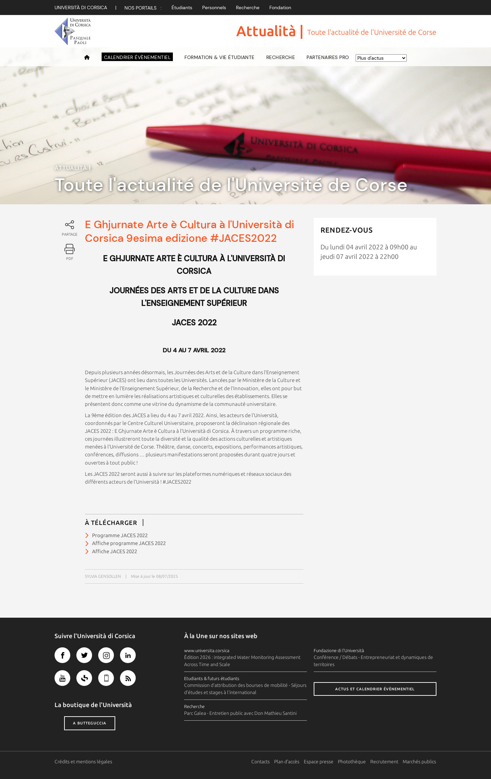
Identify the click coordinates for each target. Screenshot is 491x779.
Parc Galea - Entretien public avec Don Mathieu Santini (240, 713)
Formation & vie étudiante (219, 57)
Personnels (214, 7)
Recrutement (385, 761)
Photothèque (352, 761)
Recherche (247, 7)
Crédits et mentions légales (83, 761)
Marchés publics (419, 761)
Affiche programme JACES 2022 (129, 543)
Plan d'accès (287, 761)
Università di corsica (81, 7)
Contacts (261, 761)
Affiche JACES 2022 (114, 551)
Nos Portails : (143, 8)
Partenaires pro (328, 57)
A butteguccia (89, 723)
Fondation (280, 7)
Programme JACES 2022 (120, 535)
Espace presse (319, 761)
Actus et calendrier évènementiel (375, 689)
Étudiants (182, 7)
